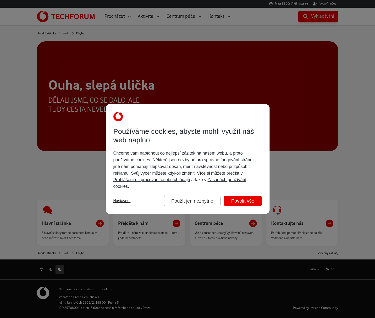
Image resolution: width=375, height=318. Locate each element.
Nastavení (122, 201)
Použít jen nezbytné (192, 201)
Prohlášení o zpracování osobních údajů (151, 179)
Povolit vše (242, 201)
